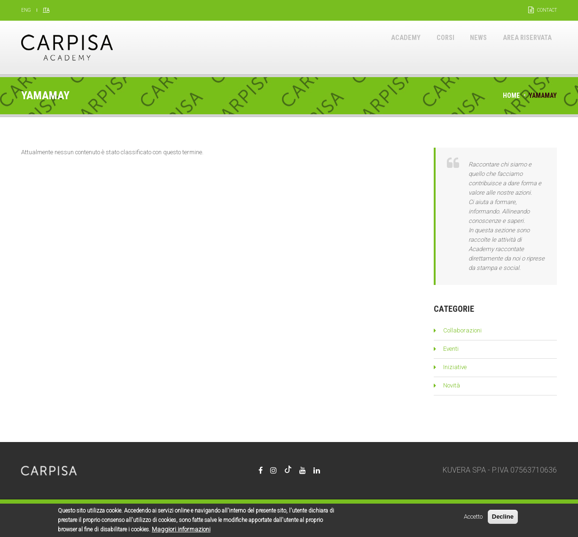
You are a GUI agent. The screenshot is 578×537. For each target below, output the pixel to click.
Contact (547, 10)
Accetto (473, 518)
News (466, 47)
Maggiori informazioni (181, 531)
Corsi (427, 47)
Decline (503, 518)
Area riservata (522, 47)
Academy (382, 47)
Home (511, 95)
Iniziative (455, 367)
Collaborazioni (462, 330)
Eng (26, 10)
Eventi (451, 348)
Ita (46, 10)
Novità (451, 385)
